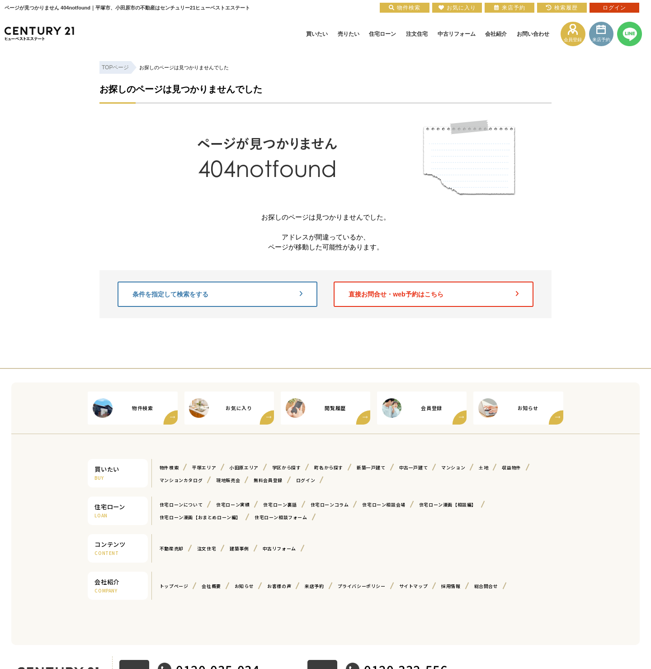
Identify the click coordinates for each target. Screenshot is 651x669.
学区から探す (286, 467)
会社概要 (211, 586)
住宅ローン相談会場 (383, 504)
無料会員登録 (268, 480)
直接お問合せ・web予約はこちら (434, 294)
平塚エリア (204, 467)
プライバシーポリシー (362, 586)
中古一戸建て (413, 467)
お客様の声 (279, 586)
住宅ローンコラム (330, 504)
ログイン (305, 480)
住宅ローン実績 (233, 504)
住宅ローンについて (181, 504)
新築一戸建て (371, 467)
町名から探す (328, 467)
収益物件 (511, 467)
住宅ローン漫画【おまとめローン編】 (200, 517)
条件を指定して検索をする (217, 294)
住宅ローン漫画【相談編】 (447, 504)
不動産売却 (172, 548)
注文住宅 (206, 548)
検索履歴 (562, 8)
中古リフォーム (279, 548)
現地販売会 (228, 480)
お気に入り (457, 8)
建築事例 (239, 548)
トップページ (174, 586)
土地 (483, 467)
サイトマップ (413, 586)
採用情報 (450, 586)
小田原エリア (244, 467)
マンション (453, 467)
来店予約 (314, 586)
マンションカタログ (181, 480)
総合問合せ (486, 586)
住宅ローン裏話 (280, 504)
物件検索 (169, 467)
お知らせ (244, 586)
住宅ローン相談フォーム (281, 517)
